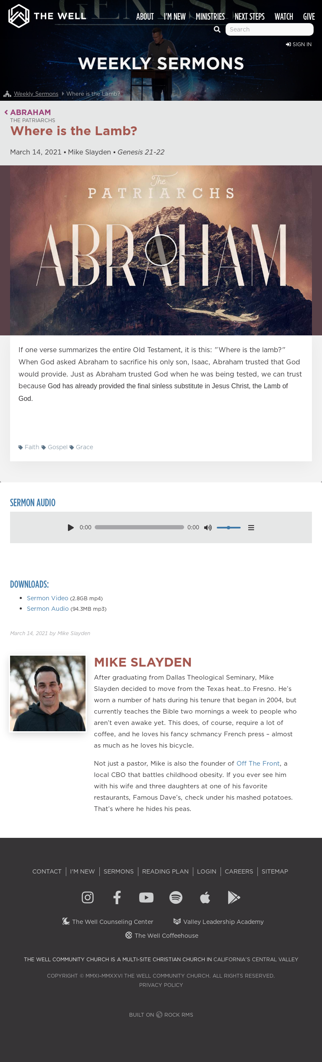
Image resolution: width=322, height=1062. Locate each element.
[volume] (229, 527)
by (50, 633)
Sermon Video (47, 598)
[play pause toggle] (70, 527)
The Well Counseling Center (107, 922)
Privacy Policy (161, 985)
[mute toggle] (207, 527)
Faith (28, 447)
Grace (81, 447)
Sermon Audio (48, 608)
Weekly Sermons (36, 93)
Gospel (55, 447)
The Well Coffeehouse (161, 935)
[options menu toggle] (251, 527)
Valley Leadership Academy (218, 922)
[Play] (161, 250)
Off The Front (258, 763)
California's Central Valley (256, 959)
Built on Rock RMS (161, 1014)
